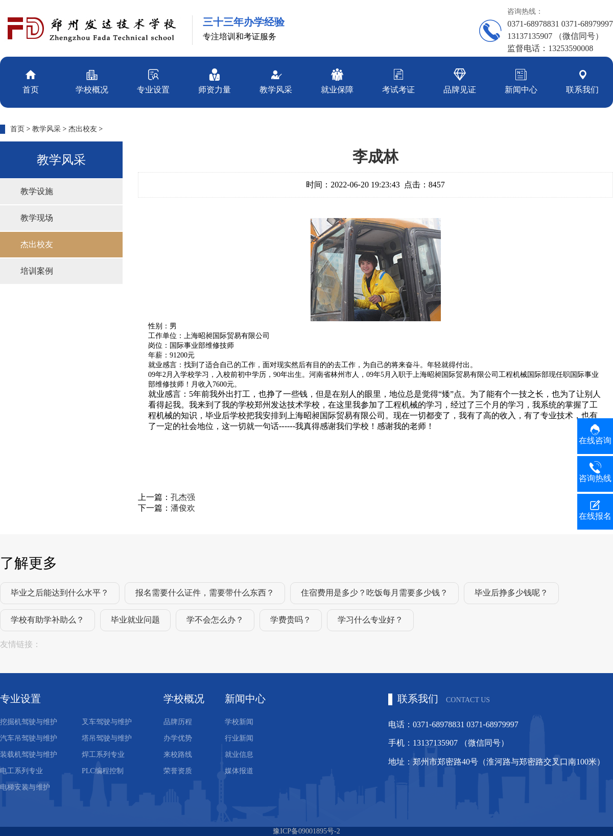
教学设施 (36, 191)
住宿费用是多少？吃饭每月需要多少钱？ (374, 592)
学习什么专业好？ (370, 619)
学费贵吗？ (290, 619)
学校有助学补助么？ (47, 619)
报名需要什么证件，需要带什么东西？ (204, 592)
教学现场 (36, 217)
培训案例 (36, 271)
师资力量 (214, 80)
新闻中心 (521, 80)
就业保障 (337, 80)
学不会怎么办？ (215, 619)
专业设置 (153, 80)
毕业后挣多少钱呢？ (511, 592)
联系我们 (582, 80)
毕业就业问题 (135, 619)
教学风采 (275, 80)
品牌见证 (459, 80)
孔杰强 (183, 497)
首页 (30, 80)
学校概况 (92, 80)
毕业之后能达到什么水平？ (60, 592)
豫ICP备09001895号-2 (306, 831)
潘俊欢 (183, 508)
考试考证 (398, 80)
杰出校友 (82, 129)
